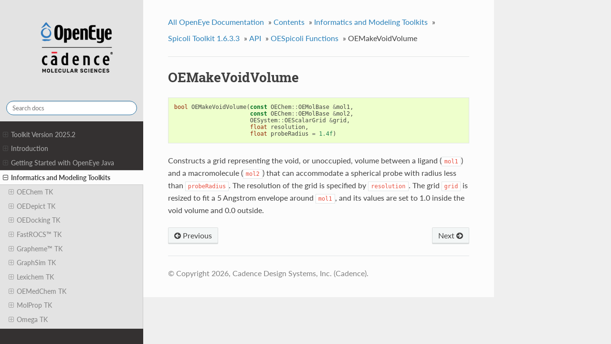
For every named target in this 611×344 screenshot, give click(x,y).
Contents (289, 21)
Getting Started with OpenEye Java (58, 163)
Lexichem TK (31, 277)
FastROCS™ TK (35, 234)
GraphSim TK (32, 262)
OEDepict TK (32, 206)
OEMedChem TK (37, 291)
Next (450, 235)
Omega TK (28, 319)
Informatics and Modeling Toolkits (56, 177)
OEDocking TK (34, 220)
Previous (193, 235)
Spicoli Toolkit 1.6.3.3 (204, 38)
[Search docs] (71, 108)
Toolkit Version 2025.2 (39, 134)
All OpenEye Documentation (216, 21)
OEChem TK (31, 192)
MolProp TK (30, 305)
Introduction (25, 148)
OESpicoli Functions (304, 38)
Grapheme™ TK (36, 249)
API (255, 38)
